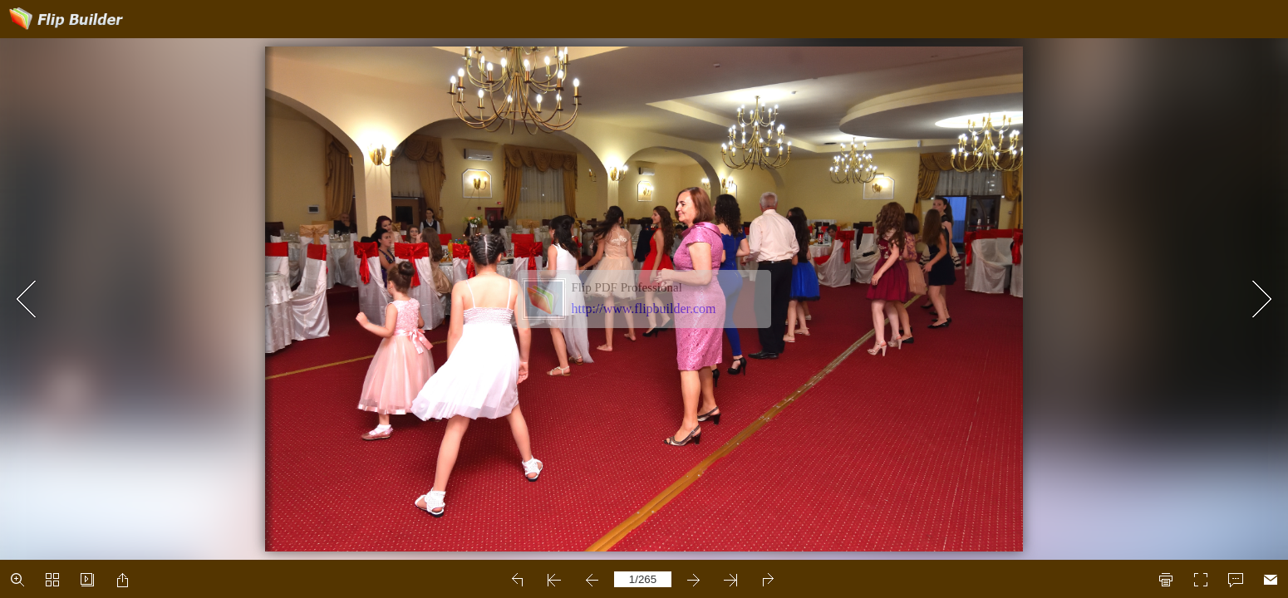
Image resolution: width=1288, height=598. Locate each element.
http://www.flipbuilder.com (644, 308)
